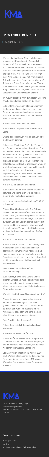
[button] (44, 14)
